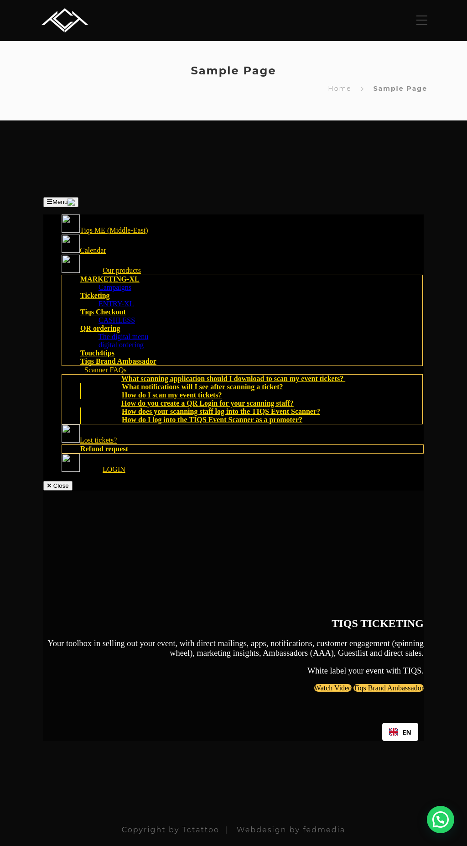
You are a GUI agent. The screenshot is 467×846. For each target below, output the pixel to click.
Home (339, 88)
